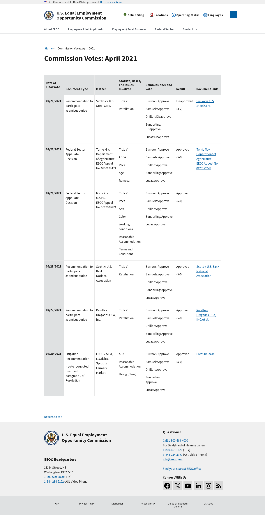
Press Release (205, 354)
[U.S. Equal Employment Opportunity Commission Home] (79, 15)
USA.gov (208, 503)
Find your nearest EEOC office (182, 469)
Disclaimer (117, 503)
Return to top (53, 417)
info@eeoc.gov (172, 459)
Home (49, 48)
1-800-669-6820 (54, 477)
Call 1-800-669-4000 (175, 441)
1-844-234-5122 (54, 482)
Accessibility (148, 503)
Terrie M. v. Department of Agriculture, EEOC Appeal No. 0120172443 (207, 158)
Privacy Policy (87, 503)
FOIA (56, 503)
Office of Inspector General (178, 505)
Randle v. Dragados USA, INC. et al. (206, 315)
